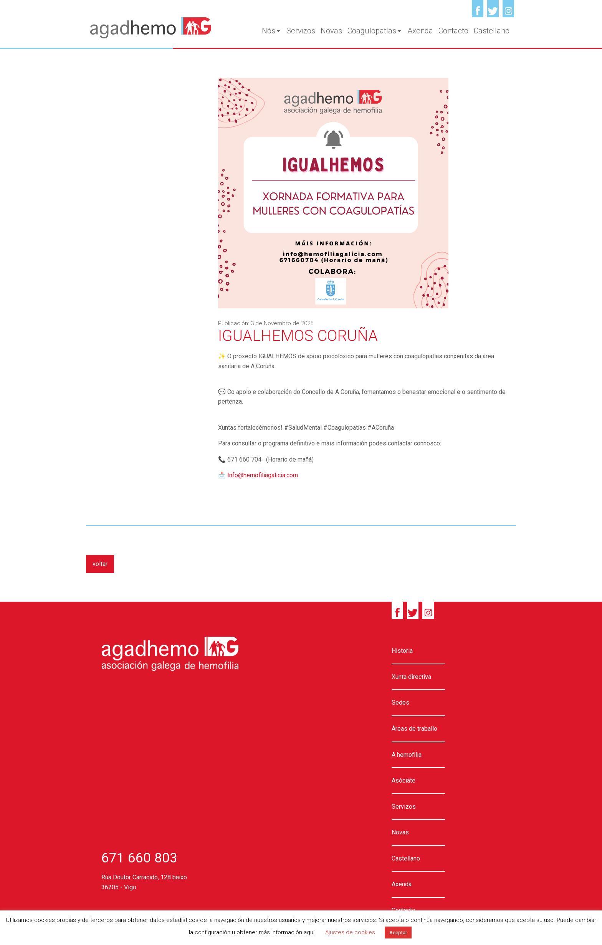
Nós (271, 30)
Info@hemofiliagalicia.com (262, 475)
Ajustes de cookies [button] (350, 932)
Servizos (300, 30)
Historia (402, 650)
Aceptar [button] (398, 932)
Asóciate (403, 780)
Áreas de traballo (414, 728)
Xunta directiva (411, 676)
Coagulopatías (374, 30)
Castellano (491, 30)
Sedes (400, 702)
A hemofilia (407, 754)
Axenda (420, 30)
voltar (100, 564)
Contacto (453, 30)
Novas (331, 30)
